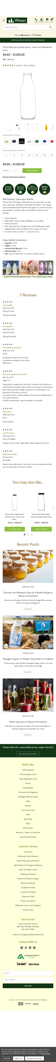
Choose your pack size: (14, 150)
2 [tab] (28, 534)
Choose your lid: (11, 135)
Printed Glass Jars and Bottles (28, 861)
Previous (2, 127)
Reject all (18, 1058)
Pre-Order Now (15, 529)
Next (53, 127)
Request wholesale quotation (14, 177)
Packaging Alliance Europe (28, 797)
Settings (6, 1058)
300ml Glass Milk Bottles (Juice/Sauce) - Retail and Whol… (14, 516)
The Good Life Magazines (28, 792)
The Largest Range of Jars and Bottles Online (28, 40)
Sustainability (28, 788)
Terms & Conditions (28, 901)
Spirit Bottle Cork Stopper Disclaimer (28, 865)
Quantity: (6, 170)
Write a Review (29, 65)
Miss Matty (28, 819)
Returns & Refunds (28, 883)
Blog (28, 801)
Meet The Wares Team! (28, 870)
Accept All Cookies (34, 1058)
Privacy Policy (28, 910)
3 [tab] (31, 534)
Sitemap (44, 1000)
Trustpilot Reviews (28, 887)
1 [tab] (24, 534)
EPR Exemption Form (28, 774)
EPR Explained (28, 770)
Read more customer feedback (28, 754)
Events (28, 783)
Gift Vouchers (28, 828)
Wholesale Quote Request (28, 856)
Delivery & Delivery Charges (28, 879)
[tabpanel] (14, 510)
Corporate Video (28, 896)
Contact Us (28, 852)
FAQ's (28, 823)
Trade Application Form (28, 779)
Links (28, 815)
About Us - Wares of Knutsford (28, 832)
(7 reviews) (18, 65)
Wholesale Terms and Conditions (28, 905)
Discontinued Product (28, 837)
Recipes (28, 806)
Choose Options (41, 529)
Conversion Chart (28, 810)
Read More (28, 609)
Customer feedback (28, 892)
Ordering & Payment (28, 874)
